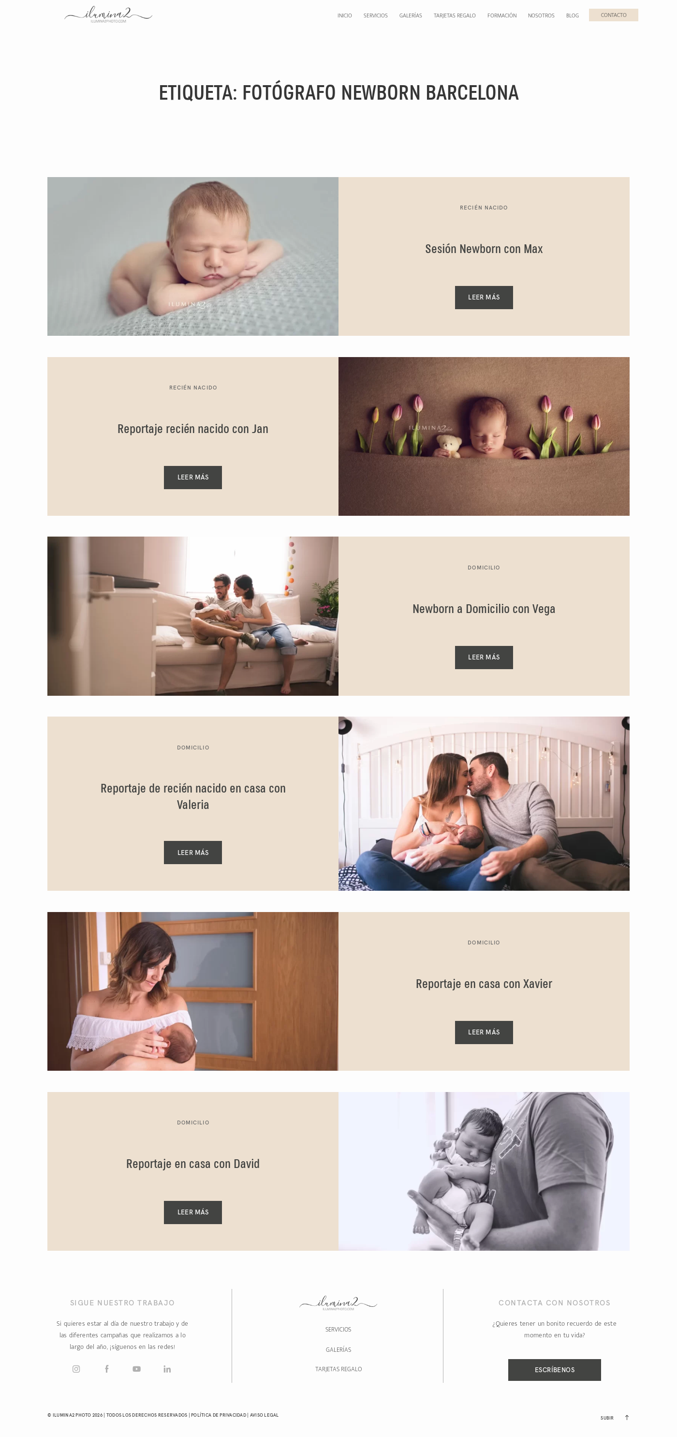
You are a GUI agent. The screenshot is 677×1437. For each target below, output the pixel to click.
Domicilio (484, 567)
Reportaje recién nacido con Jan (193, 429)
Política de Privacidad (218, 1415)
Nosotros (541, 16)
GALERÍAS (338, 1350)
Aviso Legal (264, 1415)
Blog (572, 16)
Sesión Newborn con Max (484, 249)
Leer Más (484, 297)
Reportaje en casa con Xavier (484, 984)
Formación (501, 16)
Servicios (376, 16)
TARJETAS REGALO (338, 1369)
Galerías (410, 16)
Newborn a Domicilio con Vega (484, 609)
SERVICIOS (338, 1329)
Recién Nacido (484, 207)
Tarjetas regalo (455, 16)
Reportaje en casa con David (193, 1164)
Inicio (345, 16)
